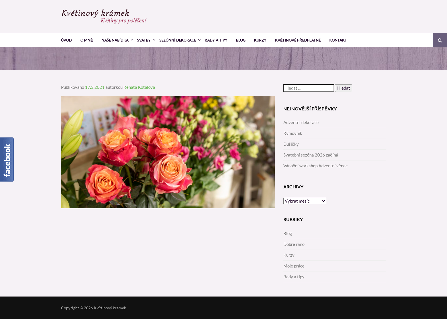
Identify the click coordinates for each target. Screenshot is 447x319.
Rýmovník (292, 133)
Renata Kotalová (139, 87)
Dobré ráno (293, 244)
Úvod (66, 40)
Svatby (144, 40)
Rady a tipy (216, 40)
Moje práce (293, 265)
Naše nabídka (115, 40)
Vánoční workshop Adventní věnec (315, 165)
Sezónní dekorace (177, 40)
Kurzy (260, 40)
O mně (86, 40)
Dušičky (291, 144)
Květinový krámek (110, 307)
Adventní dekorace (301, 122)
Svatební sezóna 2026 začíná (310, 154)
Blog (240, 40)
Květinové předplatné (298, 40)
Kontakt (338, 40)
